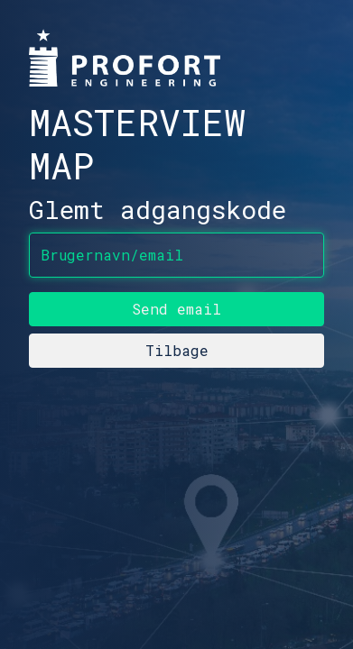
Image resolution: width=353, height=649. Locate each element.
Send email (176, 308)
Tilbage (177, 350)
